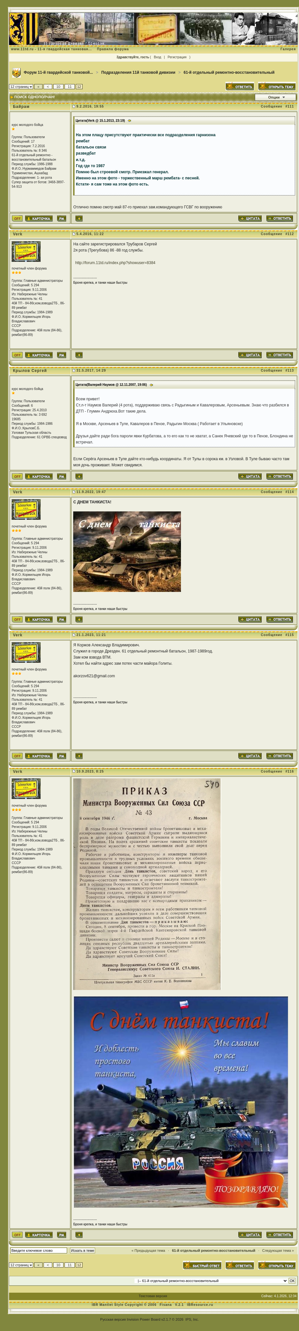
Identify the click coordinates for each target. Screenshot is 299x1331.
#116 (289, 771)
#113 (289, 370)
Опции (274, 97)
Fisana (166, 1305)
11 (70, 87)
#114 (289, 492)
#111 (289, 106)
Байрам (21, 106)
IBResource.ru (200, 1305)
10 (58, 87)
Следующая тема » (278, 1250)
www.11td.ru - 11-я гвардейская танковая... (51, 49)
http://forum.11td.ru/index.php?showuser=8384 (115, 263)
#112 (289, 234)
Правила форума (113, 49)
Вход (157, 57)
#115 (289, 635)
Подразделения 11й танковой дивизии (138, 72)
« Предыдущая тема (148, 1250)
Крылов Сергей (30, 370)
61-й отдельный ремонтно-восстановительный (229, 72)
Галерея (288, 49)
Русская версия (113, 1319)
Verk (17, 234)
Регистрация (177, 57)
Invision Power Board (143, 1319)
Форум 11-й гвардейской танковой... (58, 72)
